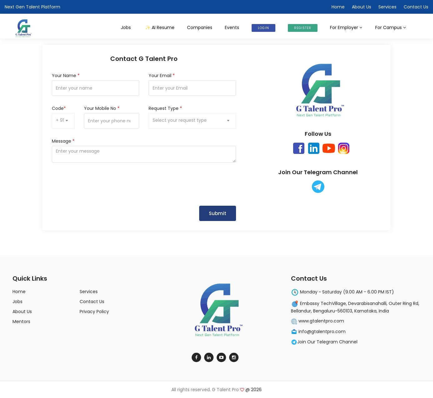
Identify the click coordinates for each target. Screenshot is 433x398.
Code (59, 108)
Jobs (126, 27)
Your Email (162, 75)
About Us (361, 7)
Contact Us (416, 7)
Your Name (66, 75)
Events (232, 27)
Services (387, 7)
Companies (199, 27)
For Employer (346, 27)
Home (338, 7)
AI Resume (160, 27)
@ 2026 (251, 389)
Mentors (21, 321)
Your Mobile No (102, 108)
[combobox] (63, 121)
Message (63, 141)
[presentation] (99, 184)
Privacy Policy (94, 311)
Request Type (165, 108)
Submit (217, 213)
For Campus (390, 27)
